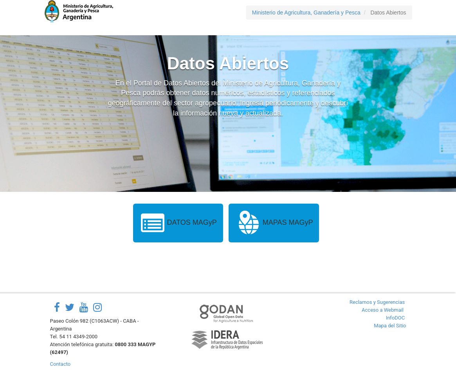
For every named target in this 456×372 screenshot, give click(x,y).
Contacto (60, 364)
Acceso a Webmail (383, 310)
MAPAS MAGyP (274, 223)
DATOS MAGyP (178, 223)
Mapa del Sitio (390, 326)
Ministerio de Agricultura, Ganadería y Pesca (306, 12)
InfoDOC (395, 318)
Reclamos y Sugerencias (377, 302)
